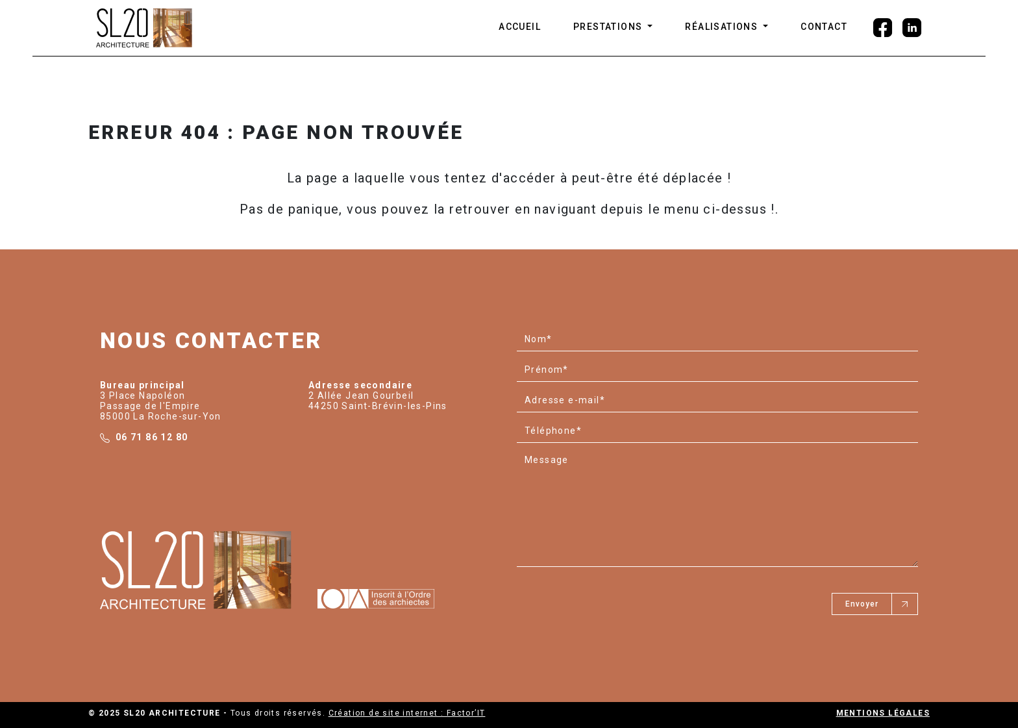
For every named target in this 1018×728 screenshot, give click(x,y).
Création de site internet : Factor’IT (407, 713)
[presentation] (615, 598)
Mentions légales (883, 713)
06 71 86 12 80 (152, 437)
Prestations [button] (609, 26)
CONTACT (824, 26)
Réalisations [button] (722, 26)
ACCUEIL (520, 26)
